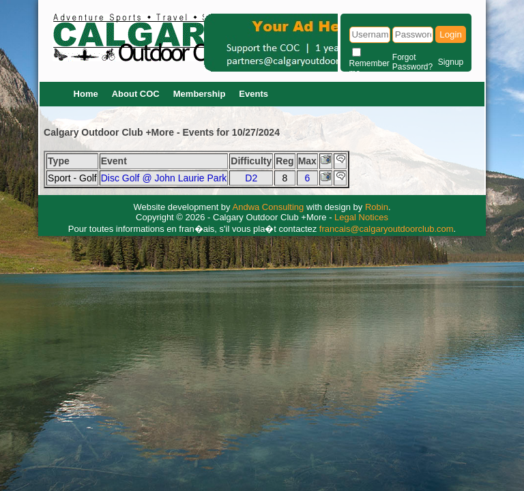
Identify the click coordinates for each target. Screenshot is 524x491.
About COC (136, 94)
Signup (450, 62)
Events (253, 94)
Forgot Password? (412, 62)
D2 (251, 178)
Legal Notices (361, 217)
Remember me (369, 68)
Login (450, 34)
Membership (199, 94)
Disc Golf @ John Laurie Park (164, 178)
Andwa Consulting (268, 207)
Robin (376, 207)
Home (86, 94)
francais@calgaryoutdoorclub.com (386, 229)
